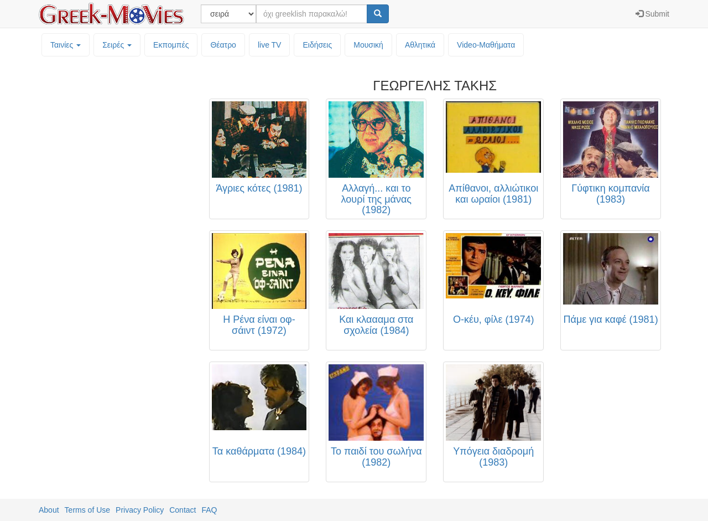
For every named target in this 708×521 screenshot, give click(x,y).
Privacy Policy (140, 509)
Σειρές (117, 44)
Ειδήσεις (317, 44)
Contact (182, 509)
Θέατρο (223, 44)
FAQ (209, 509)
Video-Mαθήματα (486, 44)
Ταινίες (65, 44)
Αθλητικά (420, 44)
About (49, 509)
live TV (270, 44)
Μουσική (368, 44)
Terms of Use (87, 509)
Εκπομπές (171, 44)
